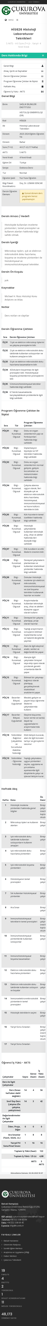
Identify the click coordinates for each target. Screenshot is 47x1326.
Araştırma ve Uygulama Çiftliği (16, 1252)
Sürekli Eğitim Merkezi (13, 1248)
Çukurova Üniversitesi (16, 2)
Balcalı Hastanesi (11, 1240)
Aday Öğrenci (33, 2)
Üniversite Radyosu (12, 1244)
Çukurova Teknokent (12, 1260)
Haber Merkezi (10, 1256)
